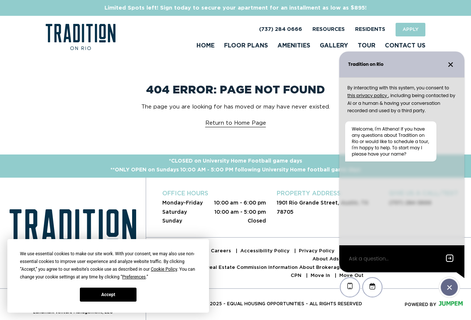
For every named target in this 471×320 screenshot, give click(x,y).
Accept (108, 294)
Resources (328, 29)
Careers (222, 250)
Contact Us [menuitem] (405, 46)
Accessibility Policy (265, 250)
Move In (321, 275)
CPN (297, 275)
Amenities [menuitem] (293, 46)
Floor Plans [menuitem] (246, 46)
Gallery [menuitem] (334, 46)
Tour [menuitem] (366, 46)
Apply (410, 29)
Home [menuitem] (205, 46)
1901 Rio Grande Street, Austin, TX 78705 (322, 207)
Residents (370, 29)
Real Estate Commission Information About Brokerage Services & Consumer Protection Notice (326, 267)
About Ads (326, 259)
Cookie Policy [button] (164, 269)
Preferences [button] (134, 277)
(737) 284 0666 (280, 29)
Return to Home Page (235, 123)
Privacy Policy (317, 250)
